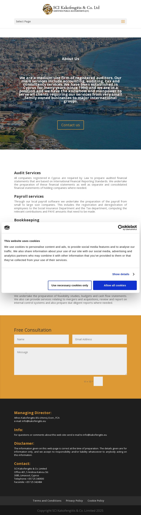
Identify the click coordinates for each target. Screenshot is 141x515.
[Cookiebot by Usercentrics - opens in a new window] (121, 227)
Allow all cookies (115, 285)
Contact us (70, 124)
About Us (70, 58)
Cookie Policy (96, 500)
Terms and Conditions (47, 500)
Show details (120, 274)
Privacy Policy (74, 500)
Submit (116, 381)
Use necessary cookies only (69, 285)
